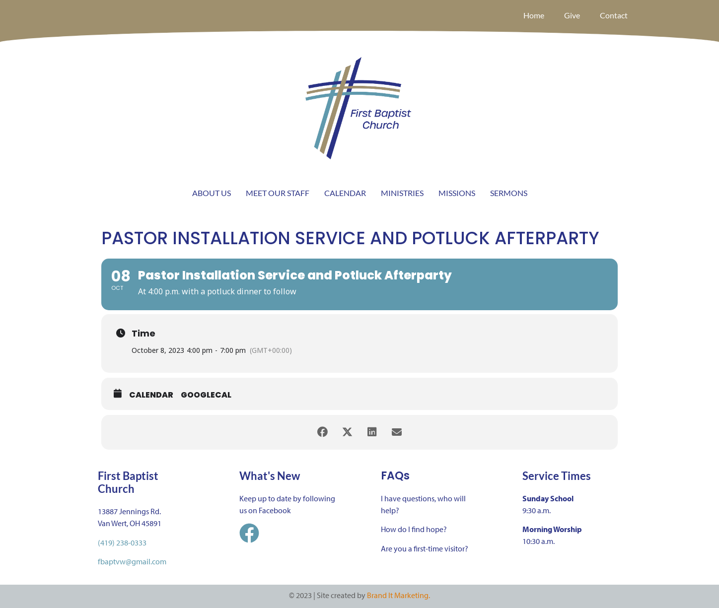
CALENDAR (345, 193)
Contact (614, 15)
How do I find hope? (414, 529)
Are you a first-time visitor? (424, 548)
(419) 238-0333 (122, 542)
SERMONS (508, 193)
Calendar (151, 395)
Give (572, 15)
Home (533, 15)
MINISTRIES (402, 193)
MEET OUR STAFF (277, 193)
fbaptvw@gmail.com (132, 561)
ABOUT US (211, 193)
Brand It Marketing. (398, 595)
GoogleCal (206, 395)
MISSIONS (456, 193)
